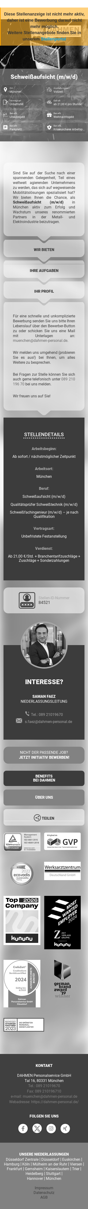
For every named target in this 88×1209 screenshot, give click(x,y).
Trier (75, 1169)
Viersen (76, 1164)
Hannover (35, 1178)
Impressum (44, 1188)
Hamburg (11, 1164)
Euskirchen (71, 1159)
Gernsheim (34, 1169)
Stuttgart (53, 1173)
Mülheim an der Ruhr (50, 1164)
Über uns (44, 797)
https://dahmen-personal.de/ (55, 1102)
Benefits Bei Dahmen (44, 778)
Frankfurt (14, 1169)
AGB (44, 1197)
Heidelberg (34, 1173)
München (53, 1178)
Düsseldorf (50, 1159)
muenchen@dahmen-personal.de (40, 340)
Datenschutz (44, 1192)
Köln (26, 1164)
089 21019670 (51, 714)
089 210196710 (48, 1091)
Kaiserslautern (57, 1169)
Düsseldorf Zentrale (22, 1159)
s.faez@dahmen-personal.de (48, 721)
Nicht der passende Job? (44, 755)
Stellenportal (53, 39)
